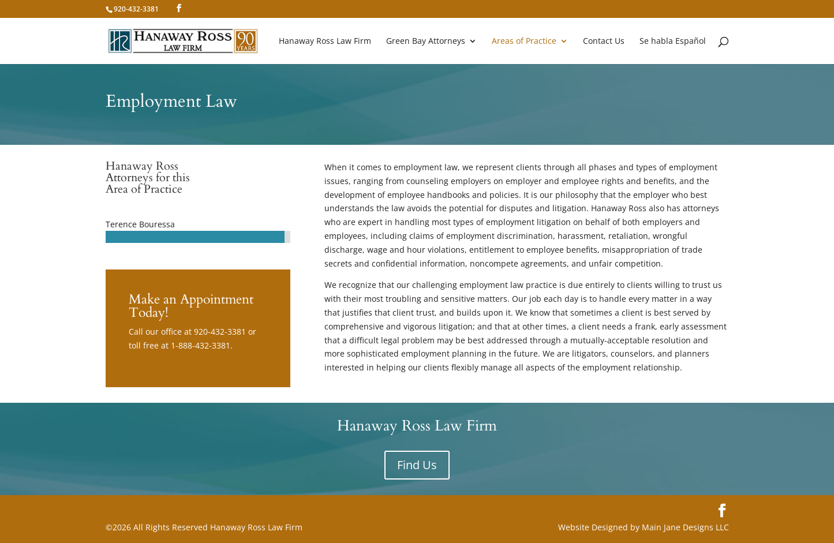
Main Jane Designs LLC (685, 527)
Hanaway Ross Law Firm (325, 41)
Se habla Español (672, 41)
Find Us (417, 465)
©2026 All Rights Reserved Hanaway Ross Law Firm (204, 527)
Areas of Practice (524, 41)
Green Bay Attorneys (425, 41)
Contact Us (603, 41)
